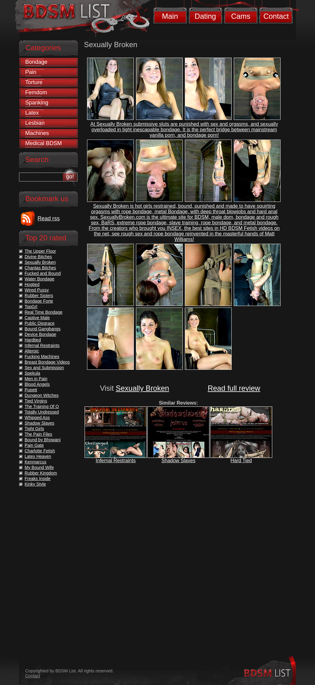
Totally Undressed (42, 412)
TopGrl (31, 306)
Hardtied (33, 339)
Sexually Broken (142, 388)
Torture (33, 82)
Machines (37, 133)
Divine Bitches (38, 256)
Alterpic (32, 351)
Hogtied (32, 284)
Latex (32, 113)
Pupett (31, 389)
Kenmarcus (35, 461)
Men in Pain (36, 378)
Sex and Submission (44, 367)
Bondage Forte (39, 301)
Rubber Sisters (39, 295)
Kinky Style (35, 484)
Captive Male (37, 317)
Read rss (49, 218)
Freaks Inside (37, 478)
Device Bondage (40, 334)
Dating (205, 16)
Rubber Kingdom (41, 473)
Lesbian (35, 123)
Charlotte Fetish (40, 450)
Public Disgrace (39, 323)
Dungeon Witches (42, 395)
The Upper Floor (40, 251)
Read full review (234, 388)
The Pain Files (38, 434)
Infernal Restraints (116, 460)
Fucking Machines (42, 356)
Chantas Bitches (40, 267)
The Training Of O (42, 406)
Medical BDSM (43, 143)
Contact (276, 16)
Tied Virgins (36, 400)
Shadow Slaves (178, 460)
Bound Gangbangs (43, 328)
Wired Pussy (37, 289)
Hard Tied (241, 460)
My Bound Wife (39, 467)
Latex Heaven (38, 456)
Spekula (32, 373)
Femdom (36, 92)
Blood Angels (37, 384)
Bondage (36, 62)
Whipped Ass (37, 417)
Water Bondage (39, 278)
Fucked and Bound (43, 273)
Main (170, 16)
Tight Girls (34, 428)
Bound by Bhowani (43, 439)
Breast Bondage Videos (47, 362)
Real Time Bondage (43, 312)
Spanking (36, 103)
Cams (240, 16)
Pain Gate (34, 445)
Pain (30, 72)
